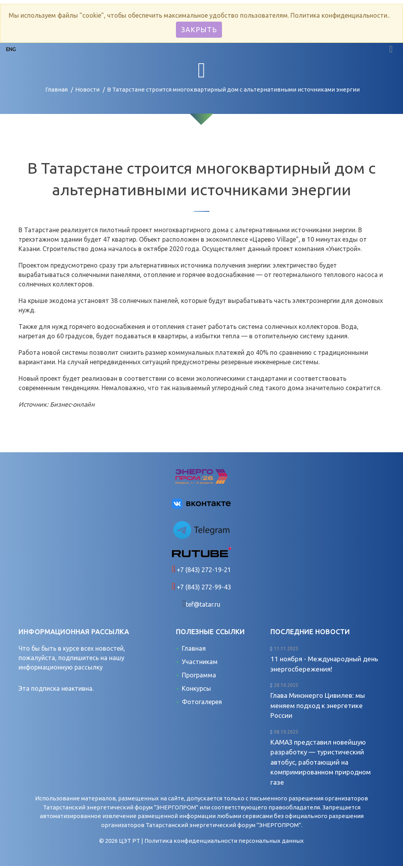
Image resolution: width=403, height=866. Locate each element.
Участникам (200, 661)
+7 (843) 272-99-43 (203, 587)
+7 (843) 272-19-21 (203, 569)
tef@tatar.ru (203, 604)
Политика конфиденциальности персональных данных (224, 840)
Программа (199, 675)
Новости (87, 89)
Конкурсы (196, 688)
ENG (11, 49)
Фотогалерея (202, 701)
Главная (56, 89)
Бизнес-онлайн (72, 404)
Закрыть (199, 29)
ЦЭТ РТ (129, 840)
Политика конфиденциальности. (339, 15)
